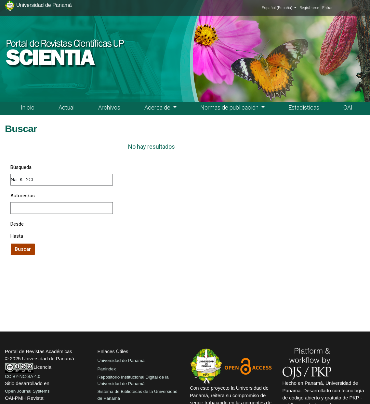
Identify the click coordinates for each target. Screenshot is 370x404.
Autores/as (22, 196)
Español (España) (279, 7)
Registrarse (309, 8)
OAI (347, 107)
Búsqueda (21, 167)
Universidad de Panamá (121, 360)
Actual (66, 107)
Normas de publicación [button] (230, 107)
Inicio (27, 107)
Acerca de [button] (158, 107)
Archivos (109, 107)
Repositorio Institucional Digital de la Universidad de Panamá (133, 380)
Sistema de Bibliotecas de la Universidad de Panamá (138, 394)
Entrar (327, 8)
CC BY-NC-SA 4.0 (22, 376)
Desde (17, 224)
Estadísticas (303, 107)
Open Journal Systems (27, 391)
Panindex (107, 369)
